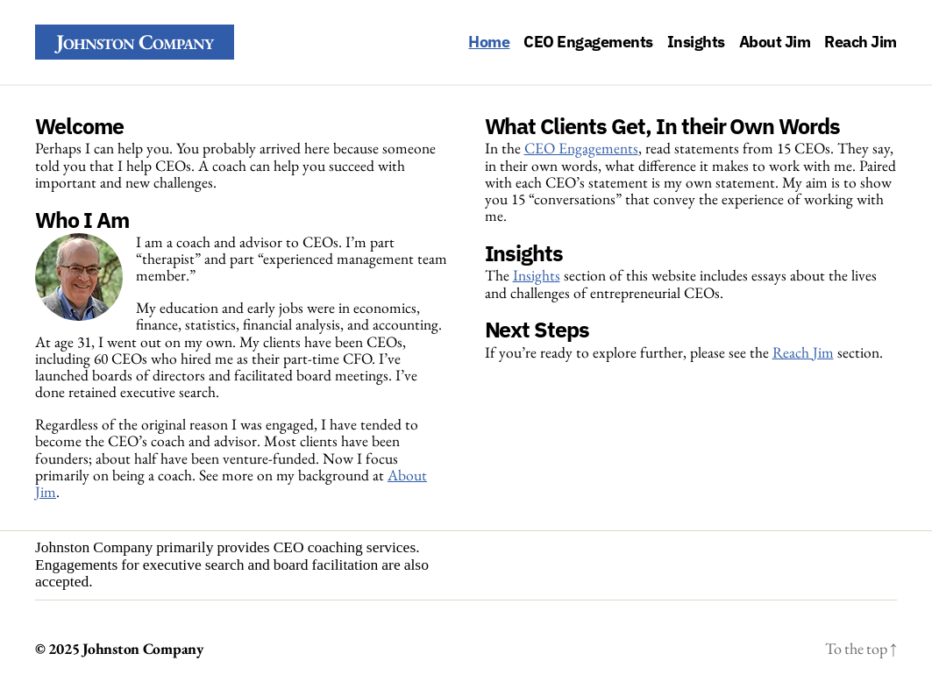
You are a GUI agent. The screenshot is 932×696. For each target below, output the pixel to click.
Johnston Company (134, 42)
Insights (696, 42)
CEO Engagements (588, 42)
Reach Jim (860, 42)
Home (488, 42)
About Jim (775, 42)
